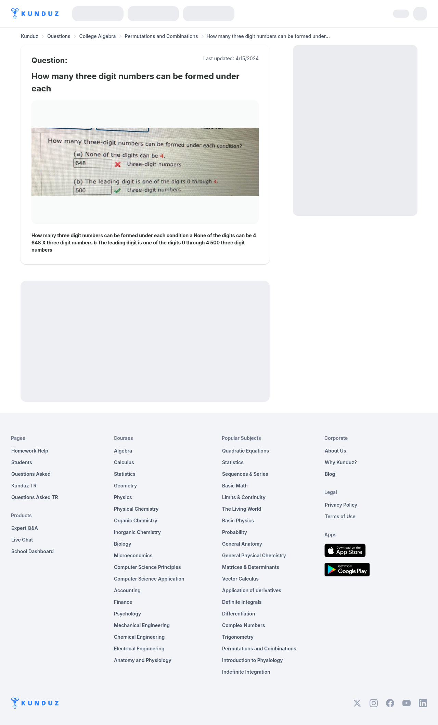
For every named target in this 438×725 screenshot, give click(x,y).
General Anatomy (242, 544)
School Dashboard (32, 551)
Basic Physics (238, 520)
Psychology (127, 613)
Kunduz (29, 36)
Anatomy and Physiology (142, 660)
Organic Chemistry (135, 520)
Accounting (127, 590)
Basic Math (235, 485)
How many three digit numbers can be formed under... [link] (268, 36)
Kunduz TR (24, 485)
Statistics (125, 474)
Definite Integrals (242, 602)
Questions (58, 36)
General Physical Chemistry (254, 555)
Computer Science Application (149, 579)
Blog (330, 474)
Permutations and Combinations (161, 36)
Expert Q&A (24, 528)
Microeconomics (133, 555)
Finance (123, 602)
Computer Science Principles (147, 567)
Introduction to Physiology (252, 660)
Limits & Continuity (244, 497)
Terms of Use (340, 516)
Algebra (123, 451)
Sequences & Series (245, 474)
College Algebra (97, 36)
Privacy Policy (341, 505)
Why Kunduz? (341, 462)
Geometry (125, 485)
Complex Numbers (243, 625)
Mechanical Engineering (142, 625)
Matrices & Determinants (250, 567)
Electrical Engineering (139, 648)
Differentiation (238, 613)
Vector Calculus (240, 579)
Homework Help (29, 451)
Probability (234, 532)
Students (21, 462)
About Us (335, 451)
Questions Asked (31, 474)
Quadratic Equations (245, 451)
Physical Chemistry (136, 509)
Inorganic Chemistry (137, 532)
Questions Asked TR (34, 497)
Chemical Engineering (139, 637)
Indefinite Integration (246, 672)
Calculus (124, 462)
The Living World (241, 509)
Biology (122, 544)
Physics (123, 497)
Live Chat (22, 540)
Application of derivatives (251, 590)
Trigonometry (238, 637)
